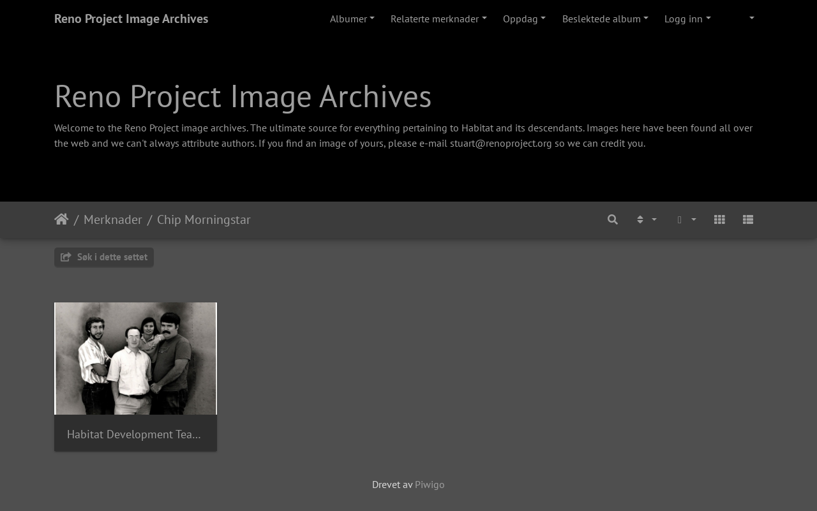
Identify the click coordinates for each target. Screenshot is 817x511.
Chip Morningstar (204, 219)
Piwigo (430, 484)
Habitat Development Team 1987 (135, 434)
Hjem (61, 219)
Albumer (348, 18)
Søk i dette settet (104, 257)
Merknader (113, 219)
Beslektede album (601, 18)
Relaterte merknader (435, 18)
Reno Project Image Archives (131, 18)
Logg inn (683, 18)
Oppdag (520, 18)
